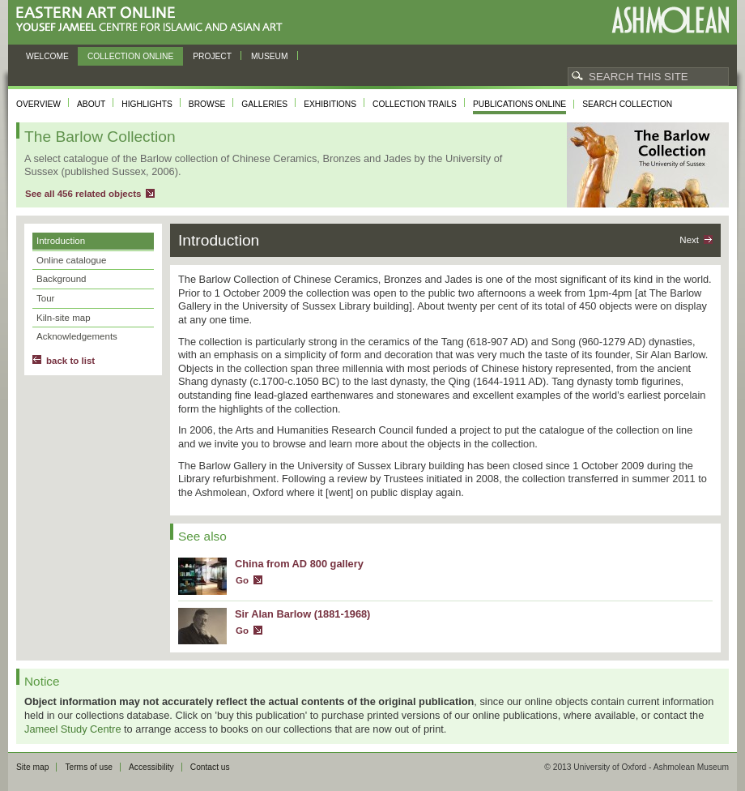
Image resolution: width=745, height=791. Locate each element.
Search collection (627, 104)
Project (212, 56)
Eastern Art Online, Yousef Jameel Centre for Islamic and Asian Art (153, 19)
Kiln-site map (63, 318)
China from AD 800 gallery (299, 564)
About (91, 104)
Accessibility (151, 767)
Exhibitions (330, 104)
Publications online (519, 104)
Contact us (210, 767)
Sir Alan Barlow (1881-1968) (302, 614)
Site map (32, 767)
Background (61, 279)
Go (242, 580)
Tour (45, 298)
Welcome (47, 56)
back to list (70, 361)
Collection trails (414, 104)
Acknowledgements (76, 336)
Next (689, 240)
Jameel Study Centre (72, 729)
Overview (38, 104)
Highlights (146, 104)
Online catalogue (71, 260)
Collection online (130, 56)
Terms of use (89, 767)
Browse (207, 104)
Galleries (264, 104)
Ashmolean (670, 19)
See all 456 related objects (83, 194)
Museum (269, 56)
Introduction (60, 241)
